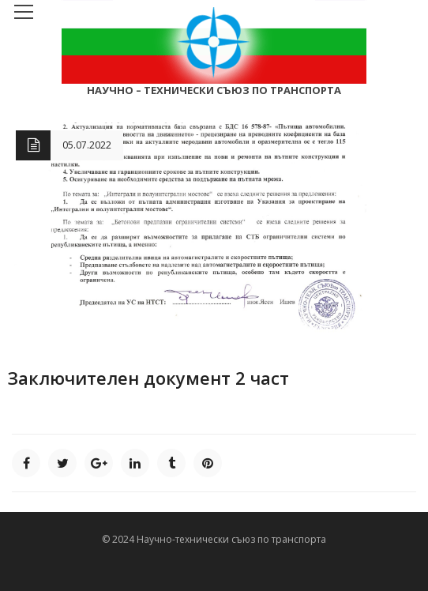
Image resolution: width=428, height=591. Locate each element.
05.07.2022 (86, 145)
